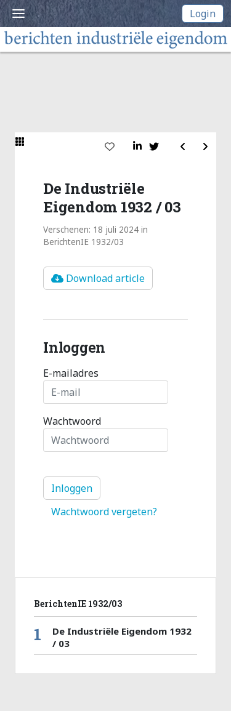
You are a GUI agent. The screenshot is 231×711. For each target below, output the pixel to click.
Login (203, 13)
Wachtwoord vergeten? (104, 511)
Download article (98, 278)
